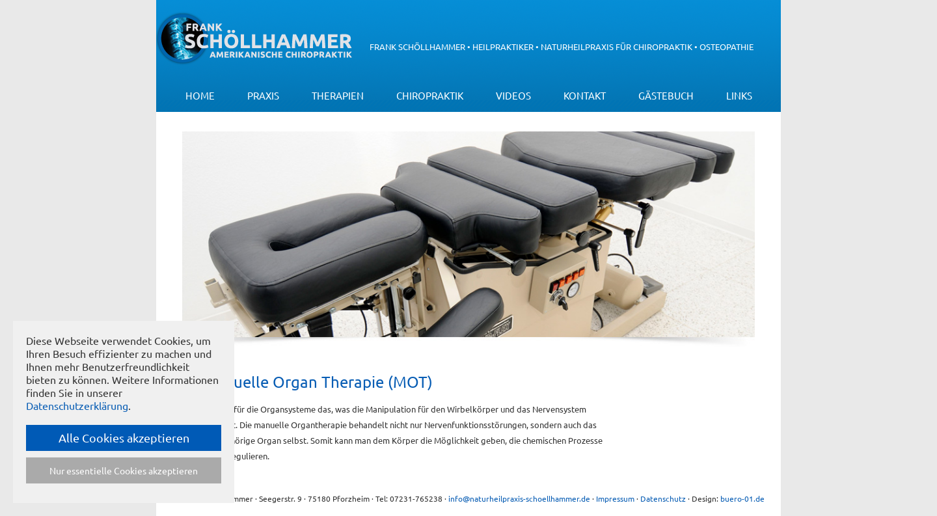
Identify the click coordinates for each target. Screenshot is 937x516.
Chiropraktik (429, 95)
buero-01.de (742, 498)
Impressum (615, 498)
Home (200, 95)
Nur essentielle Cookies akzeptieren (123, 470)
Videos (513, 95)
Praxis (263, 95)
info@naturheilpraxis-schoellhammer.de (519, 498)
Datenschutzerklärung (77, 405)
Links (739, 95)
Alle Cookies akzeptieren (124, 437)
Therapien (338, 95)
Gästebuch (666, 95)
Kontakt (585, 95)
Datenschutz (663, 498)
